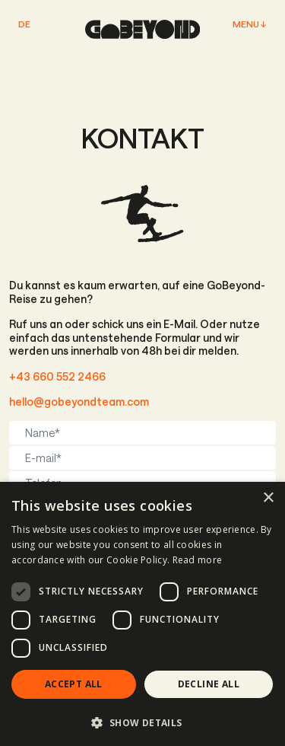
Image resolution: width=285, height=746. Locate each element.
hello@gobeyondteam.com (79, 401)
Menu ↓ (250, 24)
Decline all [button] (208, 683)
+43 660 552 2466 (57, 376)
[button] (142, 721)
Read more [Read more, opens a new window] (198, 559)
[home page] (143, 29)
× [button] (268, 498)
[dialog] (142, 614)
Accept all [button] (74, 683)
